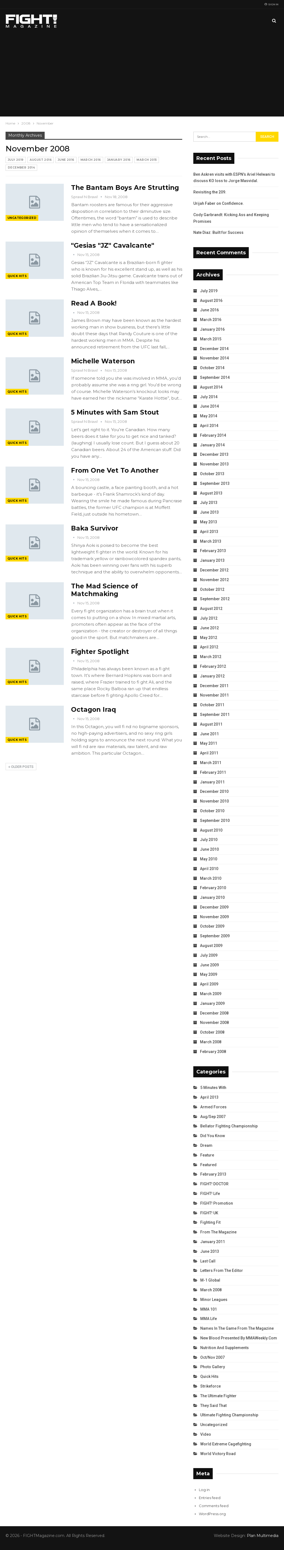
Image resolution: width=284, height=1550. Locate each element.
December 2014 (21, 167)
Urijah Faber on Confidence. (218, 203)
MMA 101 (208, 1309)
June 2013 (209, 512)
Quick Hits (17, 276)
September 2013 (215, 483)
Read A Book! (93, 303)
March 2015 (146, 160)
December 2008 (214, 1013)
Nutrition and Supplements (224, 1347)
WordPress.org (212, 1514)
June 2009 (209, 965)
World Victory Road (218, 1453)
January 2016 (119, 160)
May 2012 (208, 637)
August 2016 (41, 160)
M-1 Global (210, 1280)
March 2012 (210, 656)
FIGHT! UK (209, 1213)
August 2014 (211, 387)
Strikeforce (210, 1386)
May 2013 (208, 522)
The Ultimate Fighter (218, 1396)
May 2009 (208, 974)
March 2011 (210, 762)
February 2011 (213, 772)
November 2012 (214, 580)
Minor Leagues (213, 1299)
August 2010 (211, 830)
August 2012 (211, 608)
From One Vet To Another (115, 470)
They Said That (213, 1405)
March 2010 (210, 878)
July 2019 (16, 160)
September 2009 (215, 936)
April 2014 (209, 425)
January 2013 (212, 560)
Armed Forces (213, 1107)
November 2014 (214, 358)
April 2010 (209, 868)
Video (205, 1434)
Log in (204, 1489)
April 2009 (209, 984)
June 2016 (66, 160)
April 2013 (209, 531)
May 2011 (208, 743)
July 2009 (208, 955)
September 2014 (215, 377)
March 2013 (210, 541)
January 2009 (212, 1003)
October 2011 (212, 705)
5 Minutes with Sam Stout (115, 412)
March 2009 (210, 994)
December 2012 (214, 570)
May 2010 (208, 859)
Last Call (207, 1261)
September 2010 (215, 820)
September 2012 (215, 599)
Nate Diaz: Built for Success (218, 232)
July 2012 (208, 618)
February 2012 (213, 666)
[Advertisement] (142, 74)
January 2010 (212, 897)
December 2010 (214, 791)
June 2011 (209, 734)
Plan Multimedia (262, 1535)
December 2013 (214, 454)
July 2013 (208, 502)
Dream (206, 1145)
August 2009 (211, 945)
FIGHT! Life (210, 1193)
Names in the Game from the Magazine (237, 1328)
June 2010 (209, 849)
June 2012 (209, 628)
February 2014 (213, 435)
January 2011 (212, 782)
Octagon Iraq (93, 709)
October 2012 (212, 589)
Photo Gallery (212, 1367)
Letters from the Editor (221, 1270)
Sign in (271, 4)
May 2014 (208, 416)
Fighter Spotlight (100, 652)
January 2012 (212, 676)
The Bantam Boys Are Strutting (125, 188)
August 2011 (211, 724)
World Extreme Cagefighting (225, 1444)
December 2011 (214, 686)
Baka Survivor (94, 528)
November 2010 (214, 801)
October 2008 (212, 1032)
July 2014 (208, 397)
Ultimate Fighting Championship (229, 1415)
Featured (208, 1165)
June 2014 (209, 406)
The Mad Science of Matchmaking (104, 590)
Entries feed (209, 1497)
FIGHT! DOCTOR (214, 1184)
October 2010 (212, 811)
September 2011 (215, 714)
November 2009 (214, 917)
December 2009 (214, 907)
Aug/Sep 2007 (212, 1116)
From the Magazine (218, 1232)
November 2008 (214, 1022)
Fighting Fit (210, 1222)
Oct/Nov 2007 (212, 1357)
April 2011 (209, 753)
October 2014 (212, 368)
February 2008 (213, 1051)
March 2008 (210, 1042)
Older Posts (21, 767)
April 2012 (209, 647)
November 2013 (214, 464)
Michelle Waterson (103, 361)
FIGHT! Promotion (216, 1203)
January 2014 (212, 445)
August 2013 (211, 493)
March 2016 (90, 160)
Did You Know (212, 1136)
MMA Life (208, 1318)
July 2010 (208, 839)
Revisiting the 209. (209, 192)
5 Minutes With (213, 1087)
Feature (207, 1155)
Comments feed (214, 1506)
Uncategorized (21, 218)
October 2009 (212, 926)
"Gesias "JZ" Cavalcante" (112, 245)
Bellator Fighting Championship (229, 1126)
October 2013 (212, 474)
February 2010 (213, 888)
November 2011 (214, 695)
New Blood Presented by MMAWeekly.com (238, 1338)
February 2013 (213, 550)
